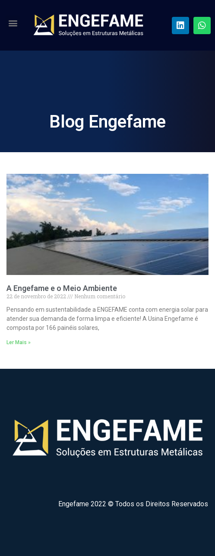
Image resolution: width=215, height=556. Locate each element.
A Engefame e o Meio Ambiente (61, 288)
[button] (13, 23)
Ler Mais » (18, 342)
